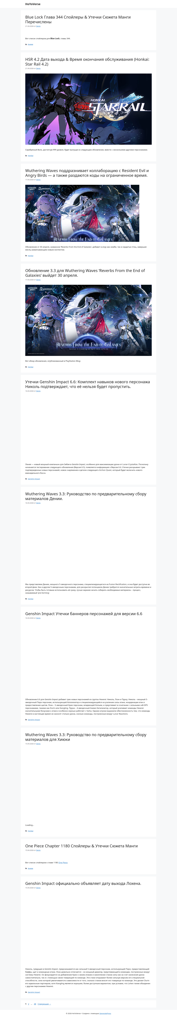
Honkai (30, 156)
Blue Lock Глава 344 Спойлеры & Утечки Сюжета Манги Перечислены (78, 19)
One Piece (63, 862)
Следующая (44, 1004)
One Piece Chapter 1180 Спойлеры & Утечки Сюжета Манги (81, 845)
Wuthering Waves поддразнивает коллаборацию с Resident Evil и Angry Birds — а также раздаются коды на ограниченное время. (87, 173)
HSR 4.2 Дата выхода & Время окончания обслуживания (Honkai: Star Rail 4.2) (87, 62)
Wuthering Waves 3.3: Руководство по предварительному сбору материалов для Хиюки (85, 737)
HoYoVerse (32, 4)
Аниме (30, 44)
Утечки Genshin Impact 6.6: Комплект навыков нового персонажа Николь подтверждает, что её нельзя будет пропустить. (87, 384)
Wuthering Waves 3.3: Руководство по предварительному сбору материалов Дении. (85, 496)
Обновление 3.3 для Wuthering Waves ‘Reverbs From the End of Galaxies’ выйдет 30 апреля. (85, 273)
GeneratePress (105, 1013)
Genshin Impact (34, 479)
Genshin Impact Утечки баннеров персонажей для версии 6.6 (83, 613)
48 (35, 1004)
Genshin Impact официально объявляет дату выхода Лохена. (83, 883)
